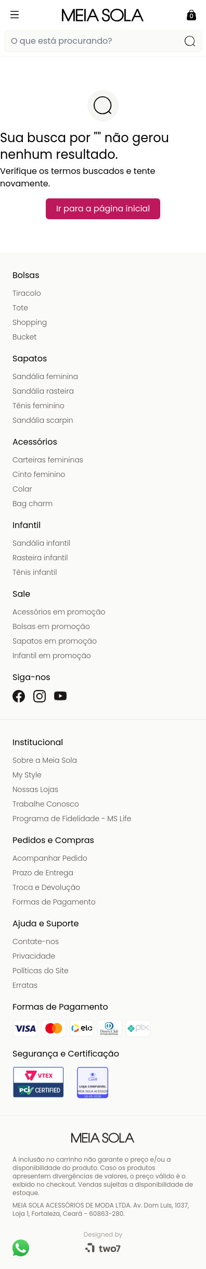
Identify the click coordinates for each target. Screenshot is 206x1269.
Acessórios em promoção (59, 612)
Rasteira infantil (40, 557)
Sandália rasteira (43, 391)
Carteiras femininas (47, 460)
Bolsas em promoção (51, 626)
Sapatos (29, 359)
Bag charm (32, 503)
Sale (21, 594)
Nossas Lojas (35, 789)
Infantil (26, 525)
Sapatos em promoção (54, 641)
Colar (22, 489)
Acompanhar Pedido (49, 858)
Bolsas (26, 275)
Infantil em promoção (51, 655)
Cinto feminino (38, 474)
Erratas (24, 985)
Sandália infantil (41, 543)
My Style (27, 775)
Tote (20, 308)
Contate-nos (35, 941)
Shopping (29, 322)
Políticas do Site (40, 970)
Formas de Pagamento (54, 902)
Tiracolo (26, 293)
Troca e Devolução (46, 887)
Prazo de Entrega (42, 873)
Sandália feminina (45, 376)
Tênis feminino (38, 405)
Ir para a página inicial (103, 209)
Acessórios (34, 442)
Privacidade (33, 956)
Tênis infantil (34, 572)
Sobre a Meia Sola (44, 760)
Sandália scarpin (42, 420)
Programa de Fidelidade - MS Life (71, 818)
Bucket (24, 337)
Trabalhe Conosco (45, 804)
